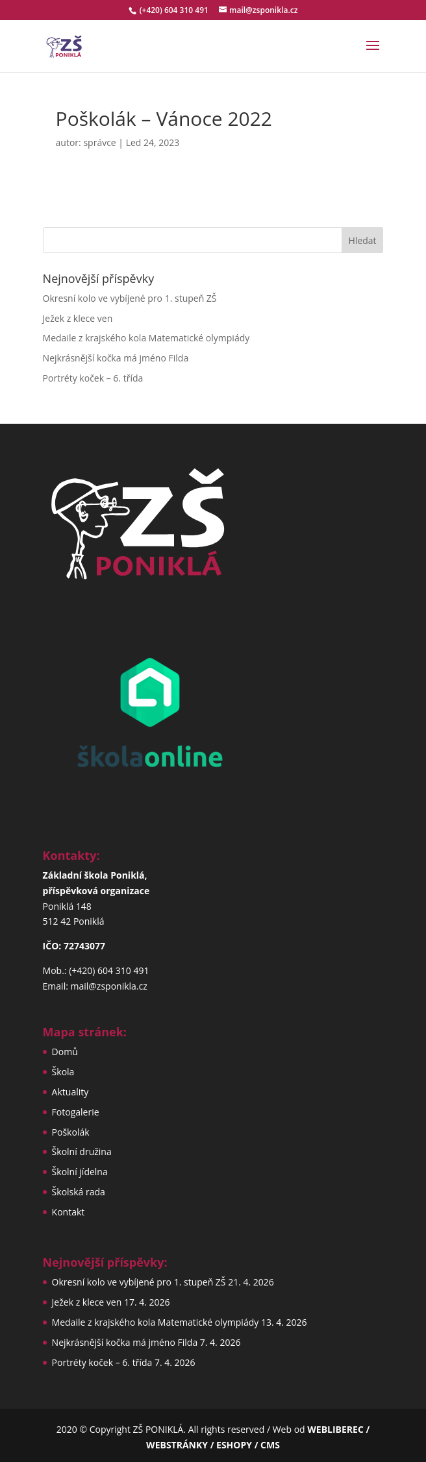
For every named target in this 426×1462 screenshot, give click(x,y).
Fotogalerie (75, 1112)
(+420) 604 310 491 (175, 10)
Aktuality (70, 1092)
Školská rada (78, 1192)
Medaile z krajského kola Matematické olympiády (146, 338)
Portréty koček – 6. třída (93, 378)
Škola (63, 1072)
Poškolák (71, 1132)
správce (99, 142)
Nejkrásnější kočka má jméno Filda (116, 358)
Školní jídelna (80, 1171)
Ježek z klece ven (78, 318)
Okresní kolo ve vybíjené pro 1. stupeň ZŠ (130, 298)
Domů (65, 1051)
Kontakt (68, 1212)
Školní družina (82, 1151)
